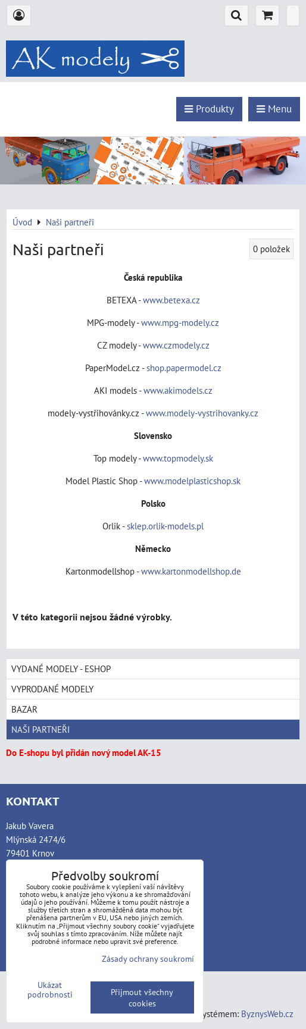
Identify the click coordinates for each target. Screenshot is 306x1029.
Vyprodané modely (52, 689)
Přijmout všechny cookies (142, 997)
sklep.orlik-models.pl (165, 526)
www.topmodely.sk (178, 458)
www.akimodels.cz (178, 390)
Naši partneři (40, 729)
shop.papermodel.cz (183, 368)
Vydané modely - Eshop (61, 669)
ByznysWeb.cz (267, 1013)
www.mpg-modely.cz (180, 322)
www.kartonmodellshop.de (191, 571)
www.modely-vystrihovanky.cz (202, 413)
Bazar (24, 709)
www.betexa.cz (171, 300)
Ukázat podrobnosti (50, 989)
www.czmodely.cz (176, 345)
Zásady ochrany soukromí (148, 958)
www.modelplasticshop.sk (192, 481)
